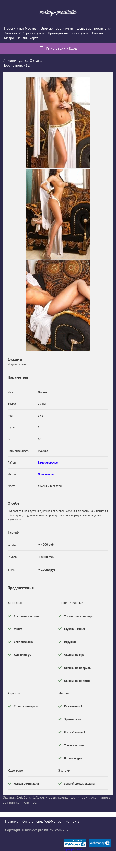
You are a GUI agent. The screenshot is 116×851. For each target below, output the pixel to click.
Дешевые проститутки (94, 28)
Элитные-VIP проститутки (24, 33)
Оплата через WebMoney (41, 821)
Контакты (72, 821)
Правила (11, 821)
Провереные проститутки (68, 33)
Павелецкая (46, 474)
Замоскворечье (48, 462)
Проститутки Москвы (20, 28)
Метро (9, 38)
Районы (98, 33)
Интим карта (28, 38)
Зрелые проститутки (57, 28)
